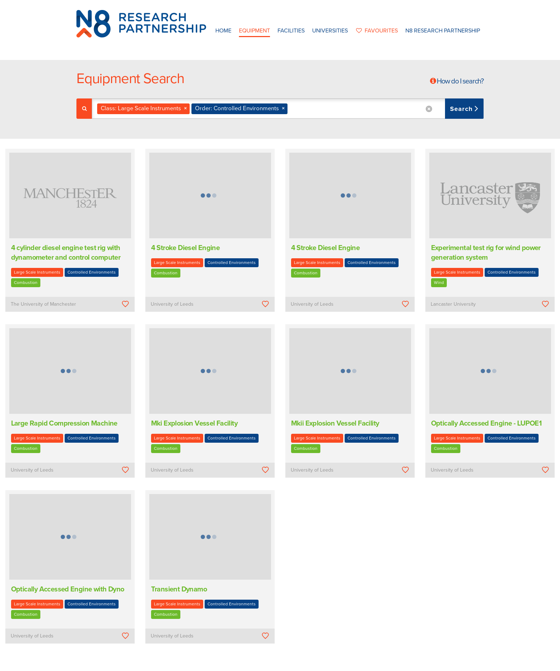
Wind (439, 282)
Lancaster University (453, 304)
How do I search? (460, 81)
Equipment (254, 30)
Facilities (291, 30)
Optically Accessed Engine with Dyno (67, 589)
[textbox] (292, 108)
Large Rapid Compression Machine (64, 423)
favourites (376, 30)
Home (223, 30)
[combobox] (288, 108)
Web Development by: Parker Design (385, 663)
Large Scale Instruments (37, 272)
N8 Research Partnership (442, 30)
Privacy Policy (325, 663)
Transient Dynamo (179, 589)
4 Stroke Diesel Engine (185, 248)
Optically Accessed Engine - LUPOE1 (486, 423)
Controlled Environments (92, 272)
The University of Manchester (43, 304)
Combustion (26, 282)
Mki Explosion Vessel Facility (194, 423)
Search (462, 109)
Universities (330, 30)
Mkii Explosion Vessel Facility (335, 423)
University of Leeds (172, 304)
